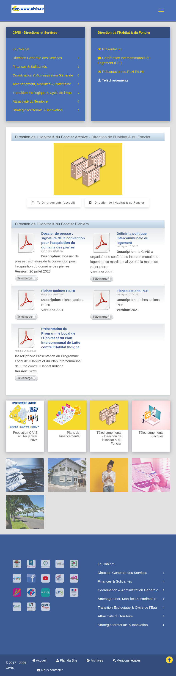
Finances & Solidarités (30, 66)
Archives (95, 660)
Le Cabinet (21, 49)
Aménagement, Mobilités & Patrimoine (42, 84)
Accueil (39, 660)
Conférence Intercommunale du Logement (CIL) (124, 60)
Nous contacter (50, 670)
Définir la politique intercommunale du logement (132, 238)
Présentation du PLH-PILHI (121, 72)
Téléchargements (113, 80)
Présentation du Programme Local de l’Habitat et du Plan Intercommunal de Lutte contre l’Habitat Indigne (60, 338)
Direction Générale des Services (37, 58)
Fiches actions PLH (132, 291)
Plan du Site (66, 660)
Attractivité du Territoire (30, 101)
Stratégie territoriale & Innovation (38, 110)
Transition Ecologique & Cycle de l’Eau (42, 93)
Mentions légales (127, 660)
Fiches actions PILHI (58, 291)
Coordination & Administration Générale (43, 75)
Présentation (109, 49)
